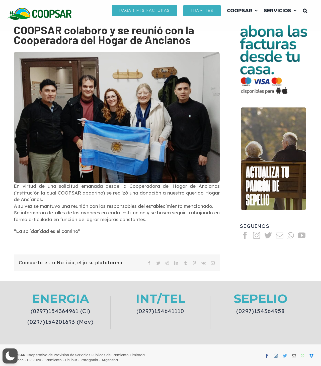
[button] (305, 10)
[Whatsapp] (290, 235)
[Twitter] (268, 235)
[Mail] (279, 235)
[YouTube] (301, 235)
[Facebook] (245, 235)
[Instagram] (256, 235)
